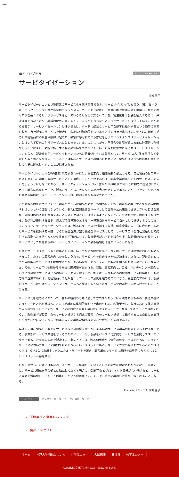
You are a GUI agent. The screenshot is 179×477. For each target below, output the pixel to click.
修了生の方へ (135, 454)
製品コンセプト (41, 429)
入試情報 (100, 454)
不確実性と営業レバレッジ (49, 416)
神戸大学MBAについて (50, 454)
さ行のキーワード (79, 399)
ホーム (26, 454)
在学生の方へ (79, 454)
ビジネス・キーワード (146, 73)
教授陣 (116, 454)
